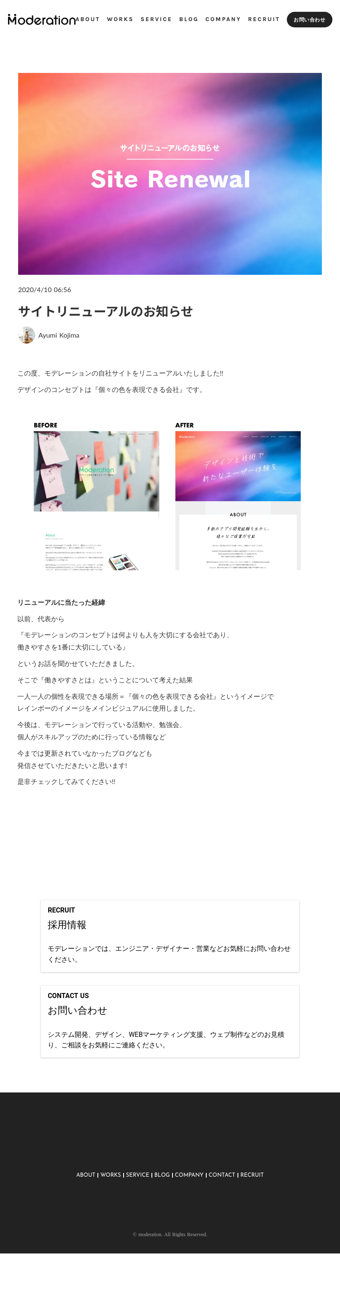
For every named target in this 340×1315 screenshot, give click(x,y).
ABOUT (85, 1211)
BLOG (162, 1211)
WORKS (110, 1211)
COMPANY (189, 1211)
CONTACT (222, 1211)
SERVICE (137, 1211)
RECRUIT (252, 1211)
